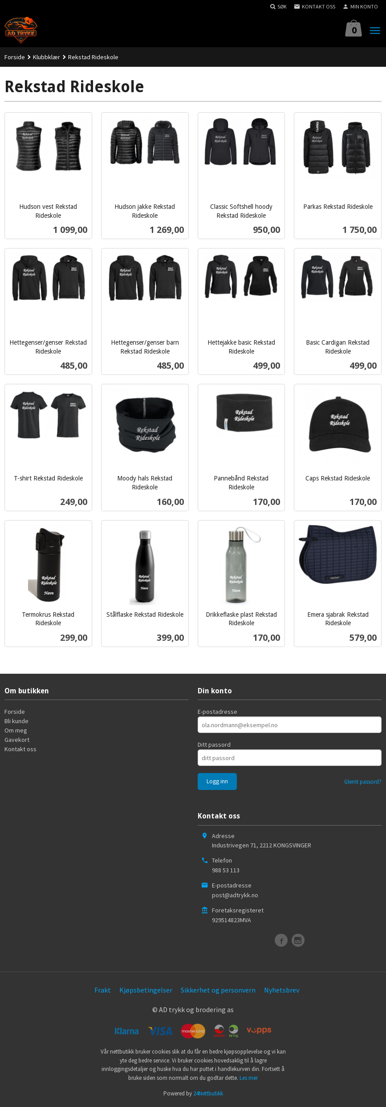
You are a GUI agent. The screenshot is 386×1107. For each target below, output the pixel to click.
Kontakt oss (20, 749)
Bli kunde (16, 721)
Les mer (249, 1078)
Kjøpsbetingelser (145, 989)
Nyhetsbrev (281, 989)
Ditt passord (214, 745)
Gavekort (16, 740)
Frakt (102, 989)
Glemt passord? (363, 781)
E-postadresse (217, 712)
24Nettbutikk (208, 1093)
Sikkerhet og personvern (218, 989)
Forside (14, 57)
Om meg (15, 730)
